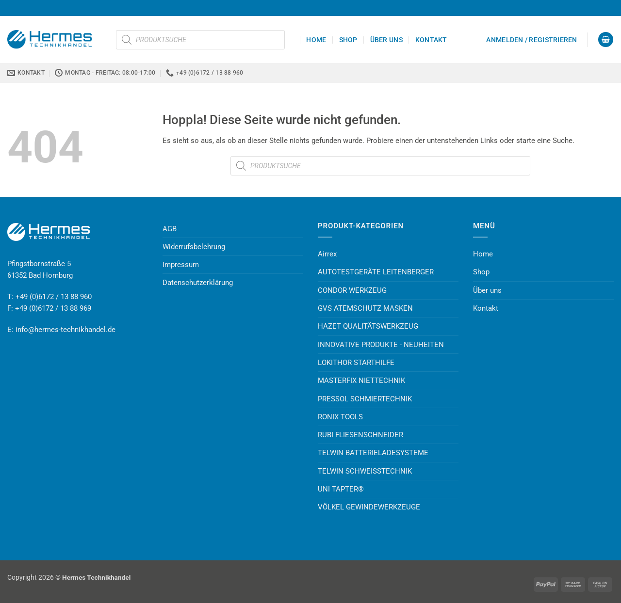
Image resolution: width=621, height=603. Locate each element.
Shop (348, 40)
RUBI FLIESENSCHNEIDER (360, 434)
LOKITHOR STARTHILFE (356, 362)
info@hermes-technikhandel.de (65, 329)
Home (316, 40)
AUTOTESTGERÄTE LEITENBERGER (376, 272)
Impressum (181, 264)
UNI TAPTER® (341, 489)
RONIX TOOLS (340, 417)
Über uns (386, 40)
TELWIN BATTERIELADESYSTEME (373, 452)
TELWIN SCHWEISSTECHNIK (365, 471)
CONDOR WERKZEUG (352, 290)
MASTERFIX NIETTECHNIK (361, 380)
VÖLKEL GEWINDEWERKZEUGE (369, 507)
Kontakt (431, 40)
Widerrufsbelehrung (194, 246)
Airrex (327, 254)
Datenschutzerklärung (198, 282)
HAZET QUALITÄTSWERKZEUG (368, 326)
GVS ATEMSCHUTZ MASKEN (365, 308)
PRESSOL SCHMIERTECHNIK (365, 399)
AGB (170, 228)
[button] (531, 39)
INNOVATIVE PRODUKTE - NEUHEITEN (381, 344)
